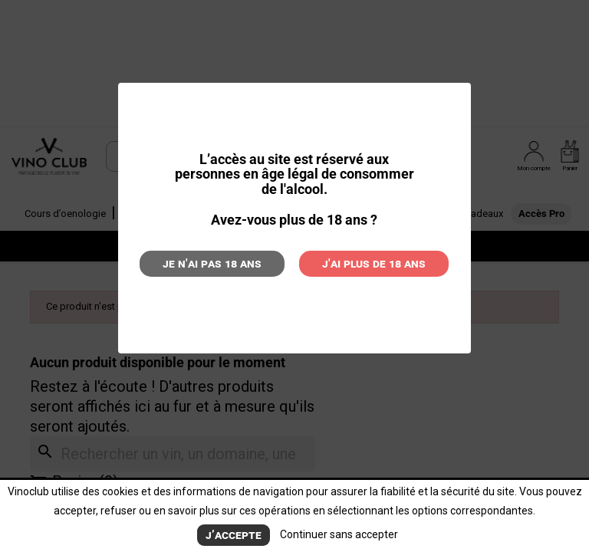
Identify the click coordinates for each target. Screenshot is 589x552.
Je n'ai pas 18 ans (212, 263)
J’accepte (234, 534)
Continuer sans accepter (339, 534)
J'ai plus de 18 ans (374, 263)
